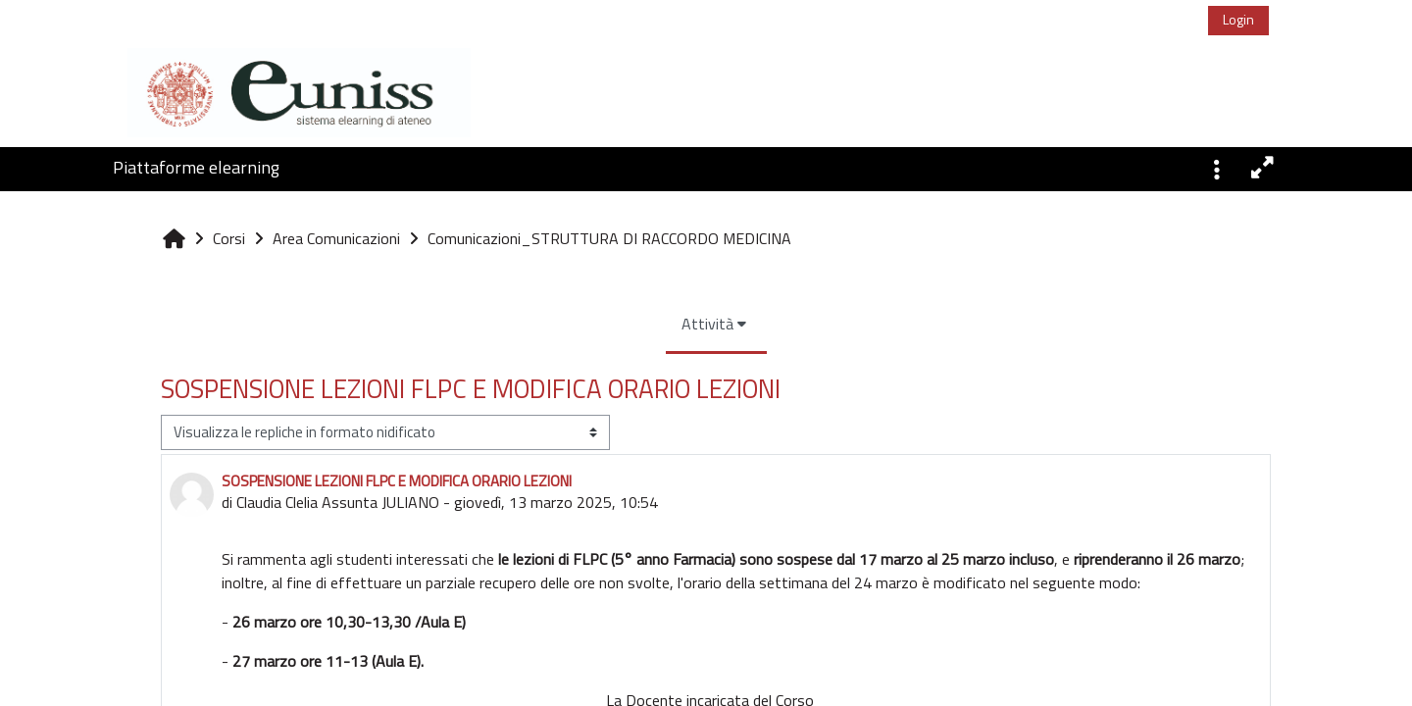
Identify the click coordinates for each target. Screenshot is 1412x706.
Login (1233, 19)
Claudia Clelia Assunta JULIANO (219, 502)
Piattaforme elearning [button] (196, 167)
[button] (1216, 167)
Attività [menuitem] (553, 323)
